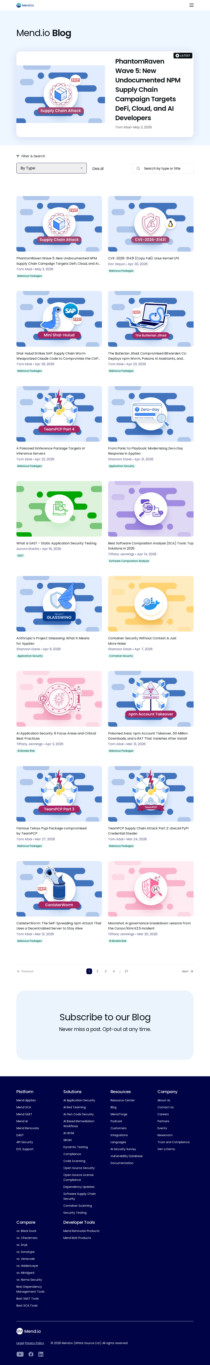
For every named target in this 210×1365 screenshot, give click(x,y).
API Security (24, 1142)
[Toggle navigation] (191, 5)
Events (162, 1128)
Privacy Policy (34, 1343)
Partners (163, 1121)
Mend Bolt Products (77, 1238)
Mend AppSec (26, 1100)
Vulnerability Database (127, 1156)
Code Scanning (74, 1161)
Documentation (122, 1163)
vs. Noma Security (29, 1280)
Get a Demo (166, 1149)
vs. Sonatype (25, 1252)
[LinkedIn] (20, 1354)
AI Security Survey (123, 1149)
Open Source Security (79, 1168)
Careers (163, 1114)
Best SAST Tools (27, 1299)
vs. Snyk (21, 1245)
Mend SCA (23, 1107)
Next (185, 971)
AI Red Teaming (74, 1107)
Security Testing (75, 1213)
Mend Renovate (27, 1128)
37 (126, 971)
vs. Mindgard (25, 1273)
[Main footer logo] (31, 1331)
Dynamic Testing (75, 1147)
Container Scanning (77, 1206)
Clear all (98, 168)
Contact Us (166, 1107)
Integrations (119, 1135)
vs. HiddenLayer (27, 1266)
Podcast (116, 1121)
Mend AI (22, 1121)
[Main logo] (26, 5)
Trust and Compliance (174, 1142)
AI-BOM (68, 1133)
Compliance (72, 1154)
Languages (118, 1142)
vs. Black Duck (26, 1231)
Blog (113, 1107)
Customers (119, 1128)
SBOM (67, 1140)
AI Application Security (79, 1100)
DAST (20, 1135)
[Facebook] (31, 1354)
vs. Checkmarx (27, 1238)
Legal (20, 1343)
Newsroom (165, 1135)
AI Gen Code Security (78, 1114)
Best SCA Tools (27, 1305)
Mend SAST (24, 1114)
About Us (164, 1100)
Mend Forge (119, 1114)
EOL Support (25, 1149)
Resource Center (123, 1100)
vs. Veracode (25, 1259)
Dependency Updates (79, 1187)
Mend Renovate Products (81, 1231)
